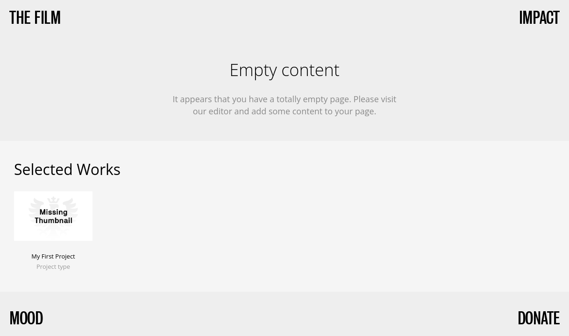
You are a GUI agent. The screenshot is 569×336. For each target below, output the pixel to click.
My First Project (53, 256)
